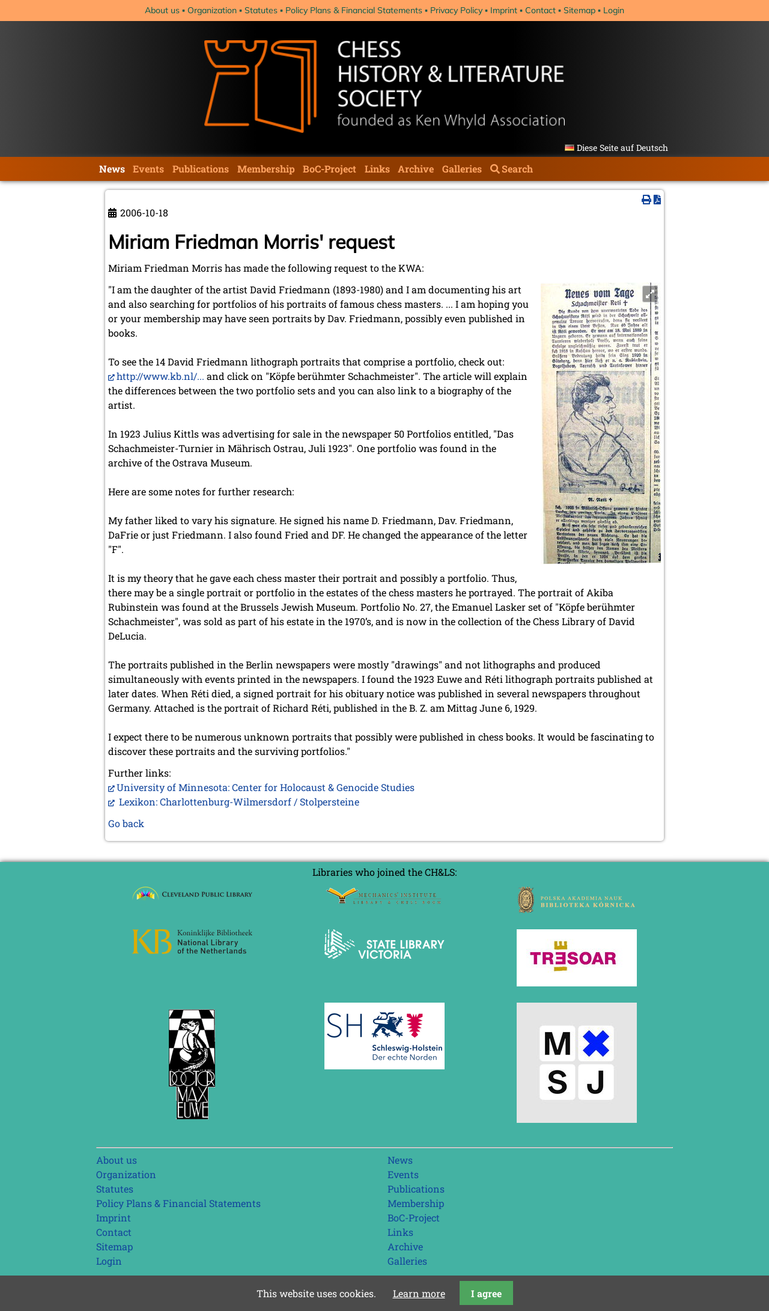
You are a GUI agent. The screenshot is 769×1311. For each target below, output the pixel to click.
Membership (266, 168)
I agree (486, 1293)
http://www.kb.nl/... (160, 376)
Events (148, 168)
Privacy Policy (456, 10)
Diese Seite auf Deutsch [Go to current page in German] (622, 147)
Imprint (503, 10)
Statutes (261, 10)
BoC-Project (329, 168)
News (112, 168)
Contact (540, 10)
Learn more (419, 1293)
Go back (126, 823)
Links (377, 168)
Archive (416, 168)
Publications (200, 168)
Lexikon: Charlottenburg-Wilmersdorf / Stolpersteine (238, 801)
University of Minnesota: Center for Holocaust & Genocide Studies (266, 787)
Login (613, 10)
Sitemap (579, 10)
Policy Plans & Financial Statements (353, 10)
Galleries (462, 168)
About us (162, 10)
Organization (212, 10)
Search (517, 168)
